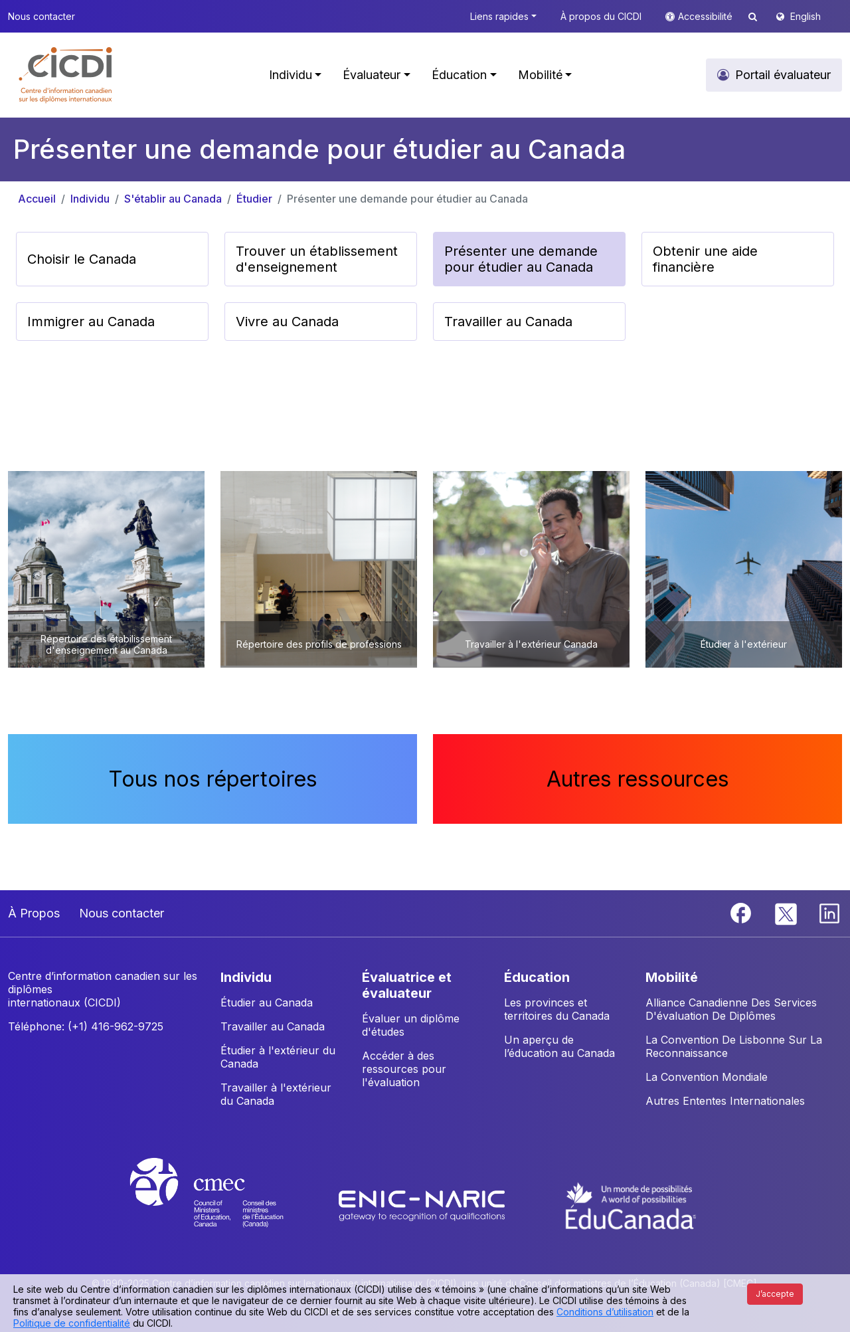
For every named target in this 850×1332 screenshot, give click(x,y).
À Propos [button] (34, 913)
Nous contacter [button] (41, 16)
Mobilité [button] (540, 75)
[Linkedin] (829, 912)
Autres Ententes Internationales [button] (725, 1100)
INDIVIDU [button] (246, 977)
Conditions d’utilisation (604, 1311)
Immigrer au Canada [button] (91, 322)
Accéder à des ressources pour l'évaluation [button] (404, 1069)
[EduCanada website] (631, 1204)
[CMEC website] (224, 1204)
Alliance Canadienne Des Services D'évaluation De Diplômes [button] (731, 1009)
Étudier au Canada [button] (266, 1002)
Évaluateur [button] (371, 75)
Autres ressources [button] (638, 779)
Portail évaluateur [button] (783, 75)
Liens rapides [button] (499, 16)
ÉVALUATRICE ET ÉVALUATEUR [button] (407, 985)
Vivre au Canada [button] (287, 322)
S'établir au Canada (173, 198)
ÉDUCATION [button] (537, 977)
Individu (90, 198)
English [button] (805, 16)
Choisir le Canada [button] (81, 259)
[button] (66, 75)
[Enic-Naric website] (423, 1204)
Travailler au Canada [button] (508, 322)
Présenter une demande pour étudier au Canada (407, 198)
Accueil (37, 198)
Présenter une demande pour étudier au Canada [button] (521, 259)
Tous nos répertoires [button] (212, 779)
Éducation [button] (459, 75)
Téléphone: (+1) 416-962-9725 (85, 1026)
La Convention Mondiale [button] (706, 1077)
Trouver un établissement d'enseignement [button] (317, 259)
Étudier (254, 198)
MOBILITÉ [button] (671, 977)
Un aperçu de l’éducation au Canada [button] (559, 1046)
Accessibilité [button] (706, 16)
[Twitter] (786, 912)
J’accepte (775, 1294)
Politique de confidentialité (71, 1323)
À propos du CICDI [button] (600, 16)
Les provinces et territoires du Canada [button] (557, 1009)
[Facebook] (742, 912)
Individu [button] (290, 75)
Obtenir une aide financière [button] (705, 259)
